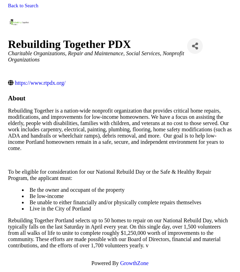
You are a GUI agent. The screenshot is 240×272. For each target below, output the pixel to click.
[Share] (195, 46)
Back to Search (23, 5)
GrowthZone (134, 263)
